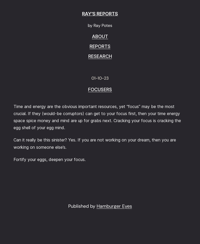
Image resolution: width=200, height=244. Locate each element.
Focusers (100, 90)
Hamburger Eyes (114, 206)
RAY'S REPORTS (100, 13)
